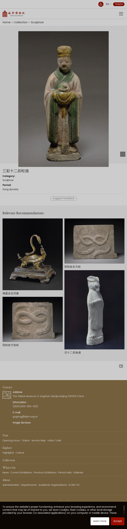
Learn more (99, 521)
